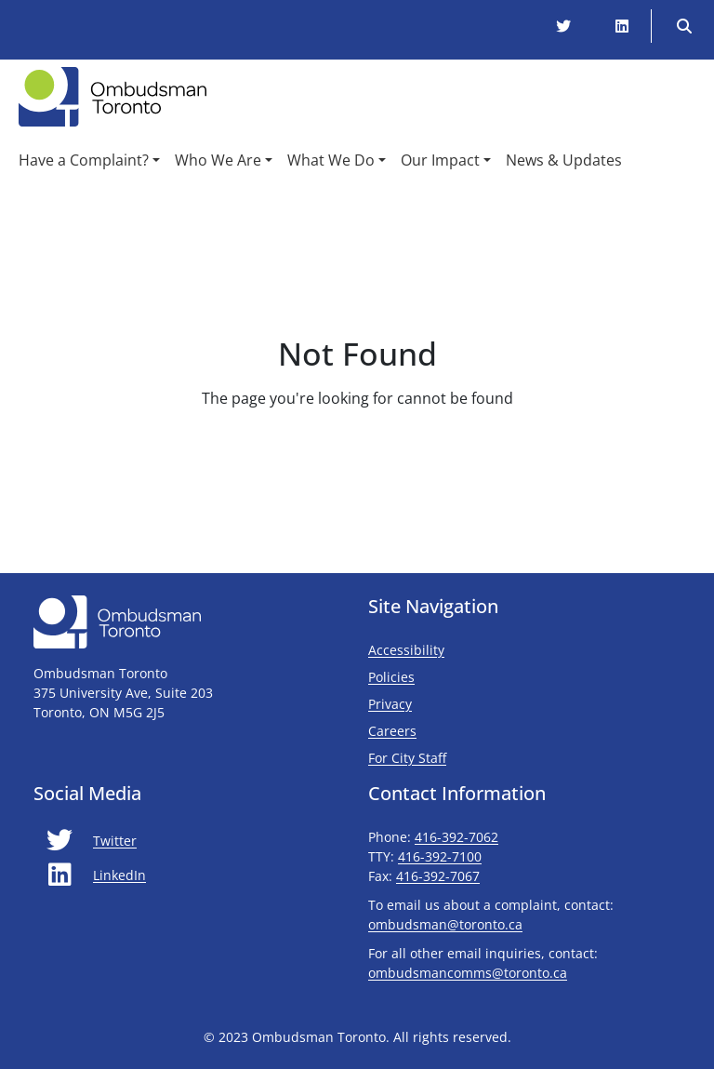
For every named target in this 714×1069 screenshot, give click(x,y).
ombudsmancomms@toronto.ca (467, 973)
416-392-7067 (438, 876)
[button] (89, 160)
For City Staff (462, 757)
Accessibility (406, 650)
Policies (391, 677)
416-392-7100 (440, 856)
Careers (392, 731)
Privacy (390, 704)
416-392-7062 (456, 837)
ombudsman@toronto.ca (445, 924)
